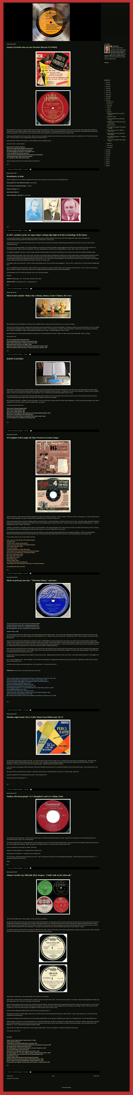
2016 (107, 150)
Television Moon (18, 670)
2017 (107, 100)
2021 (107, 92)
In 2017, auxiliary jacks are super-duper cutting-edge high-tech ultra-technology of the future (47, 235)
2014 (107, 153)
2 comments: (26, 430)
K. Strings (29, 186)
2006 (107, 163)
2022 (107, 90)
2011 (107, 157)
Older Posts (96, 1076)
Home (53, 1076)
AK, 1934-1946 (26, 195)
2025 (107, 84)
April (108, 111)
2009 (107, 161)
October (109, 103)
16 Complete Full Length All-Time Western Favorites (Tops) (33, 438)
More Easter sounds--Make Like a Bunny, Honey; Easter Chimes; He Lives (39, 295)
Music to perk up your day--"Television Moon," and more (32, 580)
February (109, 145)
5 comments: (25, 1071)
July (108, 107)
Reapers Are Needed (12, 850)
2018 (107, 98)
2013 (107, 155)
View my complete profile (110, 58)
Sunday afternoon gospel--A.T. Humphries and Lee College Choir (35, 796)
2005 (107, 165)
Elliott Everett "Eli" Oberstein (74, 129)
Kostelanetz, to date (15, 176)
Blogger (69, 1087)
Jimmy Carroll (17, 1031)
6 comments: (25, 169)
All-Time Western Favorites (28, 537)
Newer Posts (10, 1076)
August (109, 105)
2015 (107, 151)
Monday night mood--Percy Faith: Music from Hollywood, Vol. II (35, 717)
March (108, 143)
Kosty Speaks (33, 182)
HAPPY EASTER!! (15, 359)
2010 (107, 159)
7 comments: (25, 709)
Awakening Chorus (11, 853)
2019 (107, 96)
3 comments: (26, 789)
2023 (107, 88)
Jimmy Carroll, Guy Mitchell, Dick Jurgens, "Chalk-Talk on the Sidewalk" (39, 875)
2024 (107, 86)
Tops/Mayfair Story (88, 523)
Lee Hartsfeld (115, 46)
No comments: (26, 288)
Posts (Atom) (16, 1078)
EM (18, 192)
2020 (107, 94)
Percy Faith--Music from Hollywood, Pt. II (17, 778)
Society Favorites (20, 143)
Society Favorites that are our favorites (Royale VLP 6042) (32, 47)
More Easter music (11, 336)
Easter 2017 (21, 405)
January (109, 147)
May (108, 109)
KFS (18, 189)
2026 (107, 82)
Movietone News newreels (44, 1023)
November (109, 102)
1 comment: (25, 230)
